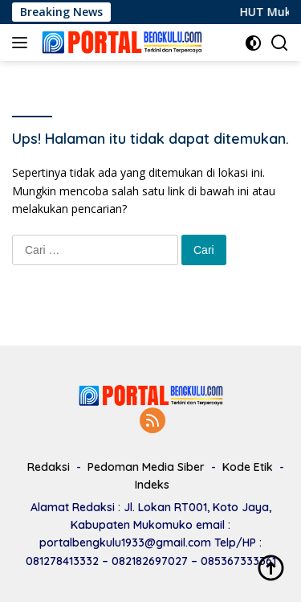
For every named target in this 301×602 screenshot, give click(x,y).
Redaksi (48, 467)
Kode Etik (247, 467)
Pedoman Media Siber (146, 467)
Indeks (152, 484)
